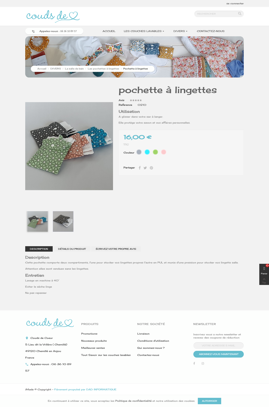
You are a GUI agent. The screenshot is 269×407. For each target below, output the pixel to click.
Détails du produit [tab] (72, 248)
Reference (125, 104)
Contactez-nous (148, 354)
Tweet (145, 167)
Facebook (194, 364)
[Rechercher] (219, 14)
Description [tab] (39, 248)
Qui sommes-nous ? (151, 347)
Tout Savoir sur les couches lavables (106, 354)
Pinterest (151, 167)
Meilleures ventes (93, 347)
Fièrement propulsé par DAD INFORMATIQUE (85, 389)
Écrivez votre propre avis (116, 248)
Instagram (203, 364)
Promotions (89, 333)
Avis (121, 100)
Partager (140, 167)
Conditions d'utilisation (153, 340)
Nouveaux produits (94, 340)
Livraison (143, 333)
